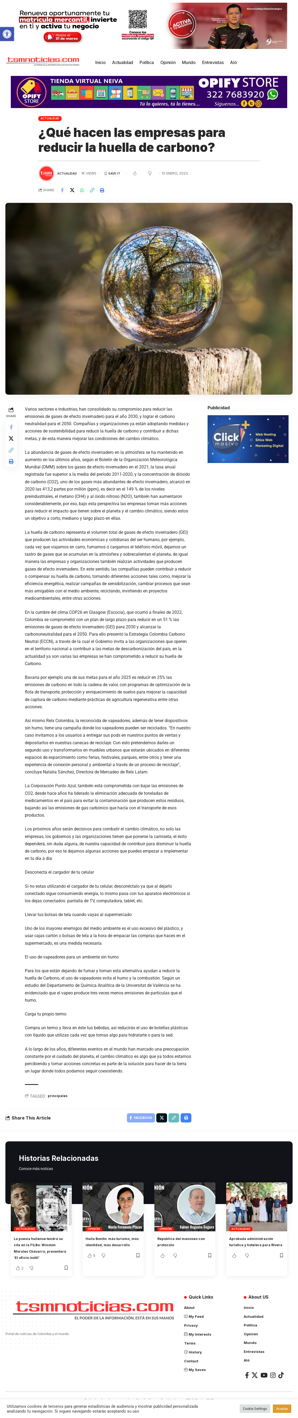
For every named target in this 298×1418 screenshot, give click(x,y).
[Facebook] (247, 1385)
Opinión (94, 1233)
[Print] (109, 191)
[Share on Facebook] (62, 191)
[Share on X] (74, 191)
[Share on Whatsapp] (86, 191)
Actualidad (50, 118)
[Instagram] (273, 1385)
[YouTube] (264, 1385)
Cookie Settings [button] (255, 1409)
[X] (254, 1385)
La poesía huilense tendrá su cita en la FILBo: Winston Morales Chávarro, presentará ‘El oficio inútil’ (40, 1255)
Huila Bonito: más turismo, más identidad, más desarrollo (111, 1249)
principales (60, 1098)
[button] (7, 34)
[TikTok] (281, 1385)
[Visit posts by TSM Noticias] (46, 173)
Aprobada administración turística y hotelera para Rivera (256, 1249)
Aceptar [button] (282, 1409)
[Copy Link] (97, 191)
